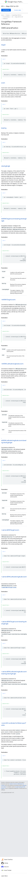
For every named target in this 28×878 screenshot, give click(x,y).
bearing (3, 128)
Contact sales (17, 10)
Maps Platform (15, 2)
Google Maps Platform (16, 15)
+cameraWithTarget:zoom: (10, 530)
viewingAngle (5, 166)
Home (2, 15)
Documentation (6, 16)
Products (8, 15)
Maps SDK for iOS (12, 6)
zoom (3, 83)
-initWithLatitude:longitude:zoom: (12, 364)
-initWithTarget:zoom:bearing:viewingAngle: (14, 219)
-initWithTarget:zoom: (8, 300)
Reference (5, 18)
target (3, 45)
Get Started (6, 10)
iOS (2, 6)
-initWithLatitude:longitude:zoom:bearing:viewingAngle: (13, 440)
